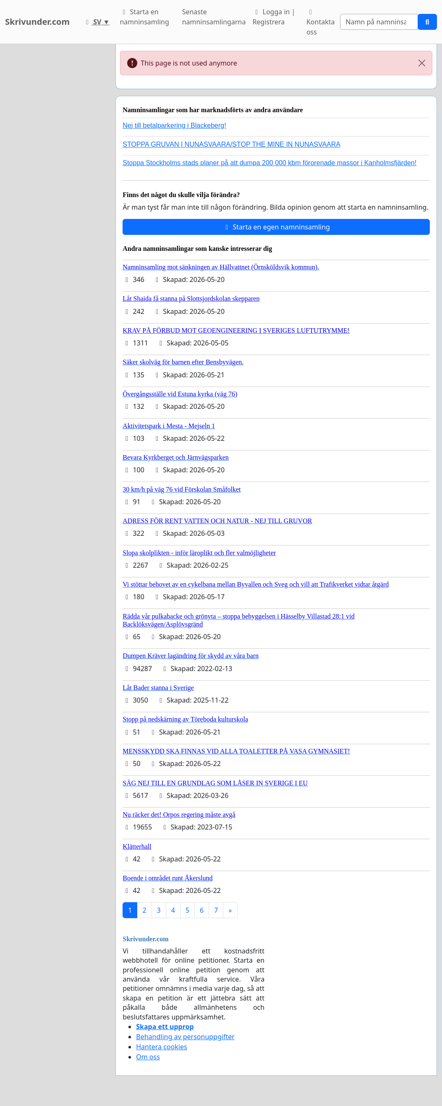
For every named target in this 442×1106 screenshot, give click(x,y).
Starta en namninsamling (144, 16)
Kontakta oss (320, 23)
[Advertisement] (55, 170)
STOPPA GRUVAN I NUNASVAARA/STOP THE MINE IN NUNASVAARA (231, 144)
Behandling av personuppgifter (185, 1036)
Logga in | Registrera (273, 16)
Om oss (148, 1056)
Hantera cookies (161, 1046)
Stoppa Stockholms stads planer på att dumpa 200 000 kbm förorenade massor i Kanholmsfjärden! (269, 162)
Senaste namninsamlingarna (214, 16)
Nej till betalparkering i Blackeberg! (174, 125)
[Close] (422, 63)
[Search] (379, 22)
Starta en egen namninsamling (276, 227)
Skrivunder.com (37, 21)
